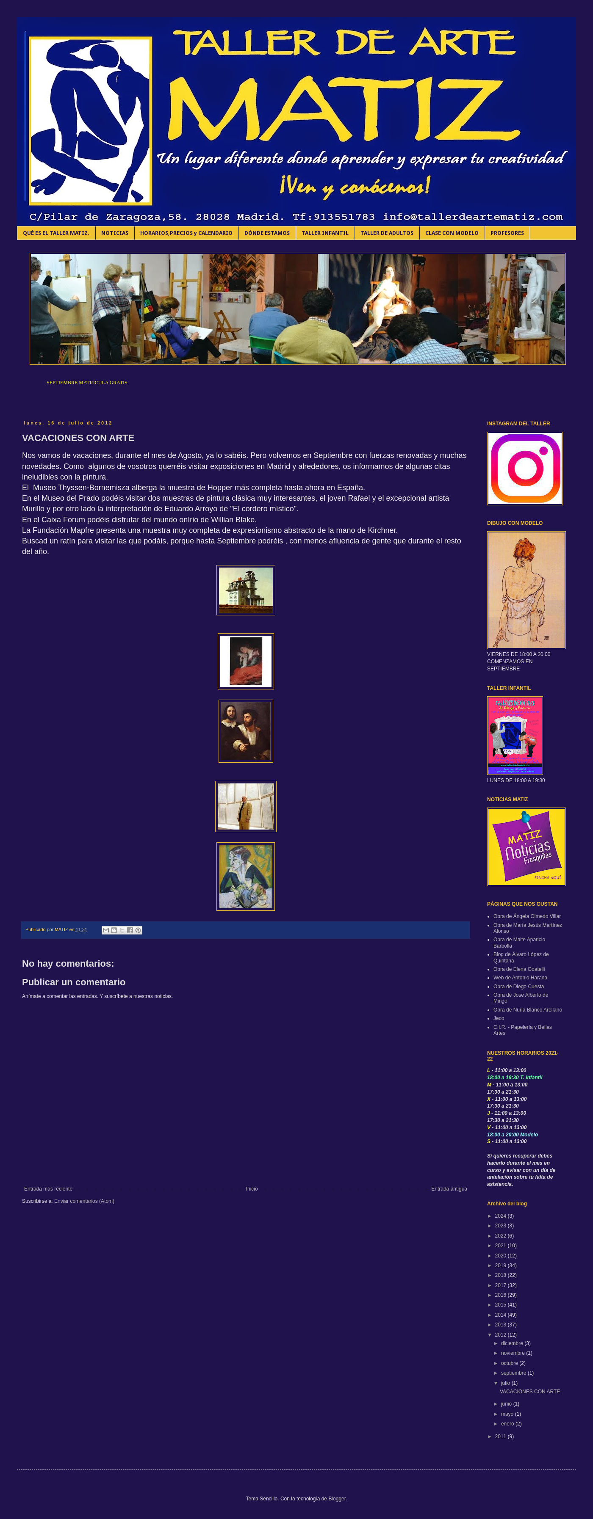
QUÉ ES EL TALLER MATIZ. (56, 233)
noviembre (513, 1353)
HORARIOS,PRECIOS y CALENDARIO (186, 233)
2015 (501, 1305)
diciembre (512, 1343)
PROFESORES (507, 233)
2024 (501, 1216)
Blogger (337, 1499)
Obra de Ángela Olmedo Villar (527, 916)
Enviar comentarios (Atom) (84, 1201)
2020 (501, 1256)
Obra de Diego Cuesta (518, 987)
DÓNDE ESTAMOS (267, 233)
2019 (501, 1265)
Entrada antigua (449, 1189)
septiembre (514, 1373)
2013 (501, 1325)
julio (506, 1383)
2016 (501, 1295)
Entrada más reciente (48, 1189)
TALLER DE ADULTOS (386, 233)
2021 (501, 1246)
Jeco (498, 1018)
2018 (501, 1275)
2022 (501, 1236)
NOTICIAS (114, 233)
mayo (508, 1414)
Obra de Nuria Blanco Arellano (527, 1010)
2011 (501, 1436)
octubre (510, 1363)
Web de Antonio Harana (520, 978)
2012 (501, 1335)
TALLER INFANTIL (325, 233)
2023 (501, 1226)
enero (508, 1424)
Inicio (252, 1189)
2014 (501, 1315)
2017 (501, 1285)
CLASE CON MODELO (452, 233)
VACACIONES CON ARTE (530, 1392)
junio (507, 1404)
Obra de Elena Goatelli (519, 969)
